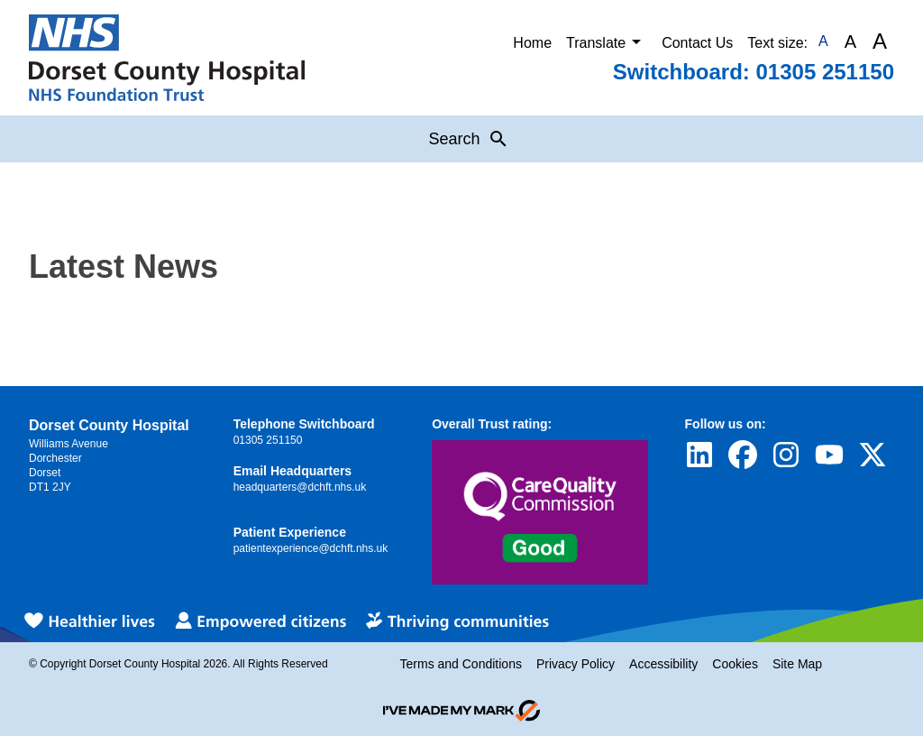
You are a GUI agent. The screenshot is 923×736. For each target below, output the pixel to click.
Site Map (797, 664)
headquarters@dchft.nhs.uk (300, 487)
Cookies (735, 664)
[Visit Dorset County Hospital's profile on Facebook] (742, 454)
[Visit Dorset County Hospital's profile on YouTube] (829, 454)
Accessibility (663, 664)
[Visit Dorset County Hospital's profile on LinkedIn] (699, 454)
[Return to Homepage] (167, 57)
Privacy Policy (575, 664)
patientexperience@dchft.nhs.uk (310, 548)
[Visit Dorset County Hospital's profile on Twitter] (872, 454)
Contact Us (697, 43)
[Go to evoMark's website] (461, 711)
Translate (606, 41)
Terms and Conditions (461, 664)
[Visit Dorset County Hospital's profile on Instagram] (786, 454)
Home (532, 43)
